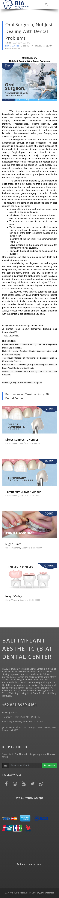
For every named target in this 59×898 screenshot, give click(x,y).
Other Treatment (12, 548)
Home (8, 45)
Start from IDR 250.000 (29, 495)
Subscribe (49, 765)
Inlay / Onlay (13, 596)
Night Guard (13, 544)
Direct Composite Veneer (21, 439)
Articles (15, 45)
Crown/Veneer (11, 443)
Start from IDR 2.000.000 (30, 443)
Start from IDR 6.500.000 (30, 600)
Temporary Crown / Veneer (23, 492)
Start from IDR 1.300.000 (32, 548)
